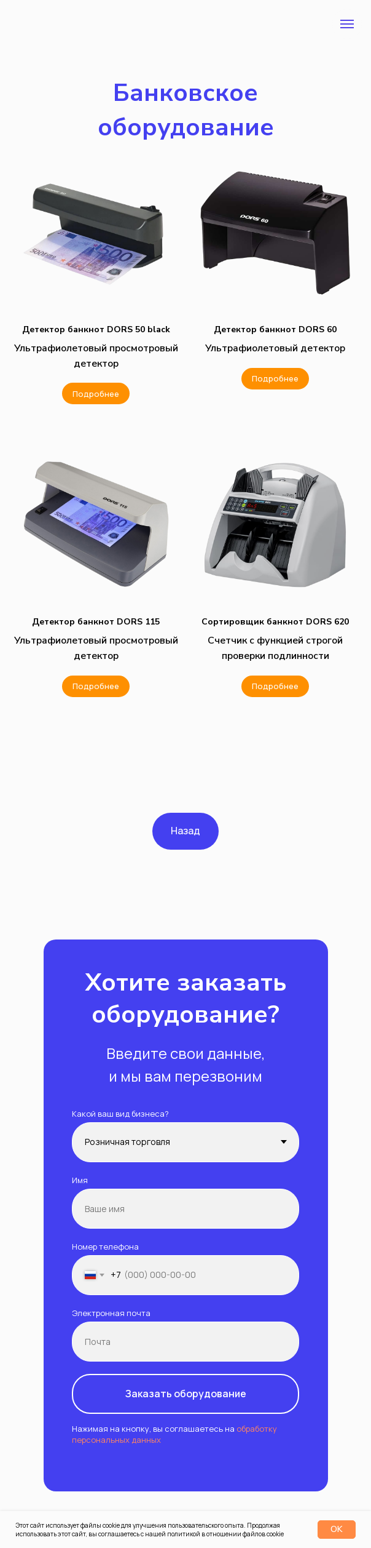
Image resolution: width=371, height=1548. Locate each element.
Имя (80, 1180)
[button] (96, 329)
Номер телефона (105, 1246)
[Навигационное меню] (347, 24)
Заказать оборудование (185, 1393)
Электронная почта (111, 1313)
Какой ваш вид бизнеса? (120, 1113)
